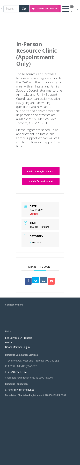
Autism (35, 242)
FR (76, 9)
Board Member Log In (17, 347)
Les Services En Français (18, 337)
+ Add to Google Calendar (41, 171)
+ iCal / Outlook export (41, 181)
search (1, 9)
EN (72, 6)
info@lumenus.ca (17, 372)
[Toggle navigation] (65, 9)
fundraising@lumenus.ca (21, 389)
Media (8, 342)
